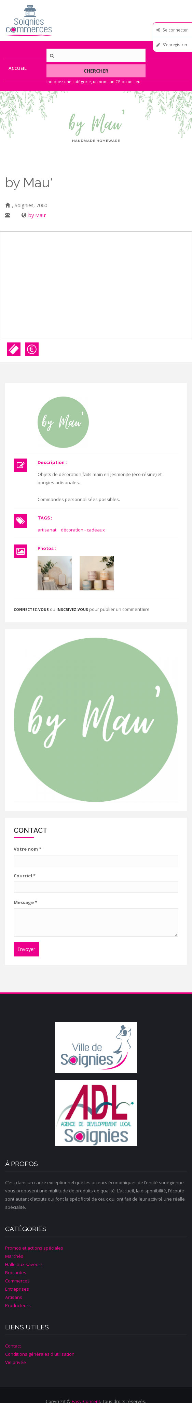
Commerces (22, 92)
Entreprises (23, 116)
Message (25, 902)
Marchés (14, 1256)
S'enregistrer (175, 44)
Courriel (25, 876)
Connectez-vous (31, 609)
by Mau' (37, 215)
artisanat (47, 530)
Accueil (18, 68)
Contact (19, 188)
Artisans (20, 140)
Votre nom (27, 849)
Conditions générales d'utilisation (39, 1354)
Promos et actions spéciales (34, 1248)
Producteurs (25, 164)
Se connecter (175, 30)
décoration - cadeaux (83, 530)
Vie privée (15, 1362)
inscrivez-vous (72, 609)
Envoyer (26, 949)
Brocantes (15, 1272)
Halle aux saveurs (24, 1264)
